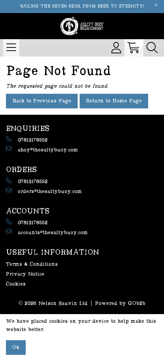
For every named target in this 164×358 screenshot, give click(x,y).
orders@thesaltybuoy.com (44, 191)
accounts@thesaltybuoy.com (47, 232)
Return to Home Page (114, 101)
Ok (15, 347)
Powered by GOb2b (120, 303)
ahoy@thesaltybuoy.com (42, 149)
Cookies (16, 284)
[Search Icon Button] (152, 48)
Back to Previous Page (41, 101)
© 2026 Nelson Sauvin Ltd (53, 303)
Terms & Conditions (32, 264)
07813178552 (27, 139)
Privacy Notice (25, 274)
